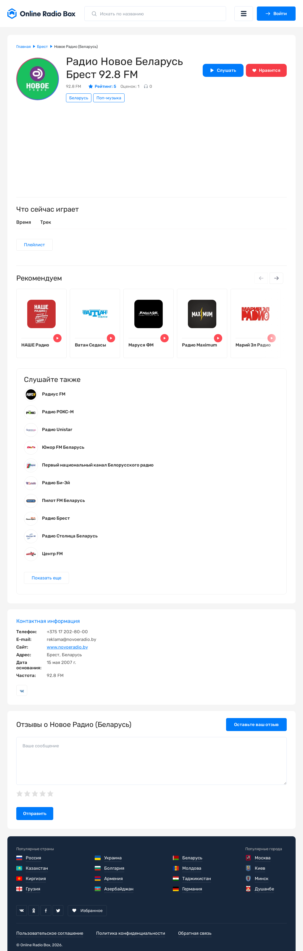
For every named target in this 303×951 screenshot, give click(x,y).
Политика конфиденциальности (130, 933)
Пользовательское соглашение (49, 933)
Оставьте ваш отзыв (256, 724)
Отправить (34, 813)
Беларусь (78, 98)
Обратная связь (195, 933)
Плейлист (34, 244)
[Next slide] (276, 278)
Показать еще (46, 578)
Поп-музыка (108, 98)
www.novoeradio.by (67, 647)
